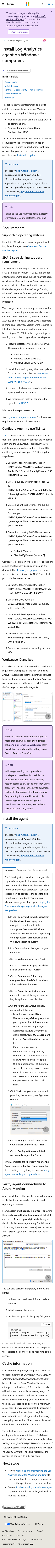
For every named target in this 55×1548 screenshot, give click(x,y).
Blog (39, 1531)
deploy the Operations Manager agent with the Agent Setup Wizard (27, 906)
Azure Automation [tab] (41, 870)
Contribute (7, 1535)
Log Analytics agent (19, 40)
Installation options (27, 155)
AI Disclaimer (8, 1531)
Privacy (19, 1535)
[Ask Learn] (45, 40)
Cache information (13, 93)
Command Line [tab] (24, 870)
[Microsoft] (27, 4)
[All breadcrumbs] (4, 40)
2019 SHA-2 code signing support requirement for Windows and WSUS (28, 377)
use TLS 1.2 (22, 402)
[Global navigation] (3, 4)
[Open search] (42, 4)
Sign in (49, 3)
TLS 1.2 (5, 435)
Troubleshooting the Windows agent (34, 1487)
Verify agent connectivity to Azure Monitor (24, 89)
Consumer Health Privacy (13, 1539)
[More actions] (50, 40)
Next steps (9, 97)
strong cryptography (26, 569)
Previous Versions (25, 1531)
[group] (30, 1333)
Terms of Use (36, 1539)
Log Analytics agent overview (21, 417)
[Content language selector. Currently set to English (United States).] (15, 1517)
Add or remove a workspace (26, 744)
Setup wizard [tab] (9, 870)
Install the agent (12, 85)
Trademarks (7, 1543)
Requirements (11, 81)
